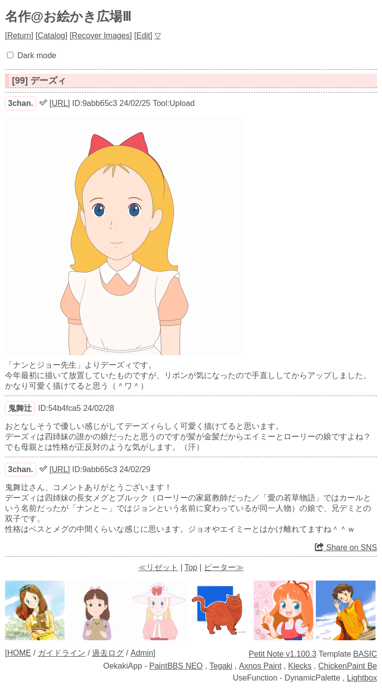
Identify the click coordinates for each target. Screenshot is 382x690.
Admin (141, 653)
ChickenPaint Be (347, 666)
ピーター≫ (224, 567)
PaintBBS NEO (176, 666)
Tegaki (220, 666)
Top (191, 567)
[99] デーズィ (39, 81)
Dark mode (36, 55)
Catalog (51, 35)
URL (60, 103)
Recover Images (101, 35)
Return (19, 35)
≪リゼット (158, 567)
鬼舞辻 (20, 408)
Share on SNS (346, 547)
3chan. (20, 103)
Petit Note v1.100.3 (282, 654)
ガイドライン (62, 653)
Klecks (299, 666)
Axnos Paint (260, 666)
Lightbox (362, 678)
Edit (143, 35)
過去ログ (108, 653)
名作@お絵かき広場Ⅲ (68, 16)
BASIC (365, 654)
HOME (19, 653)
